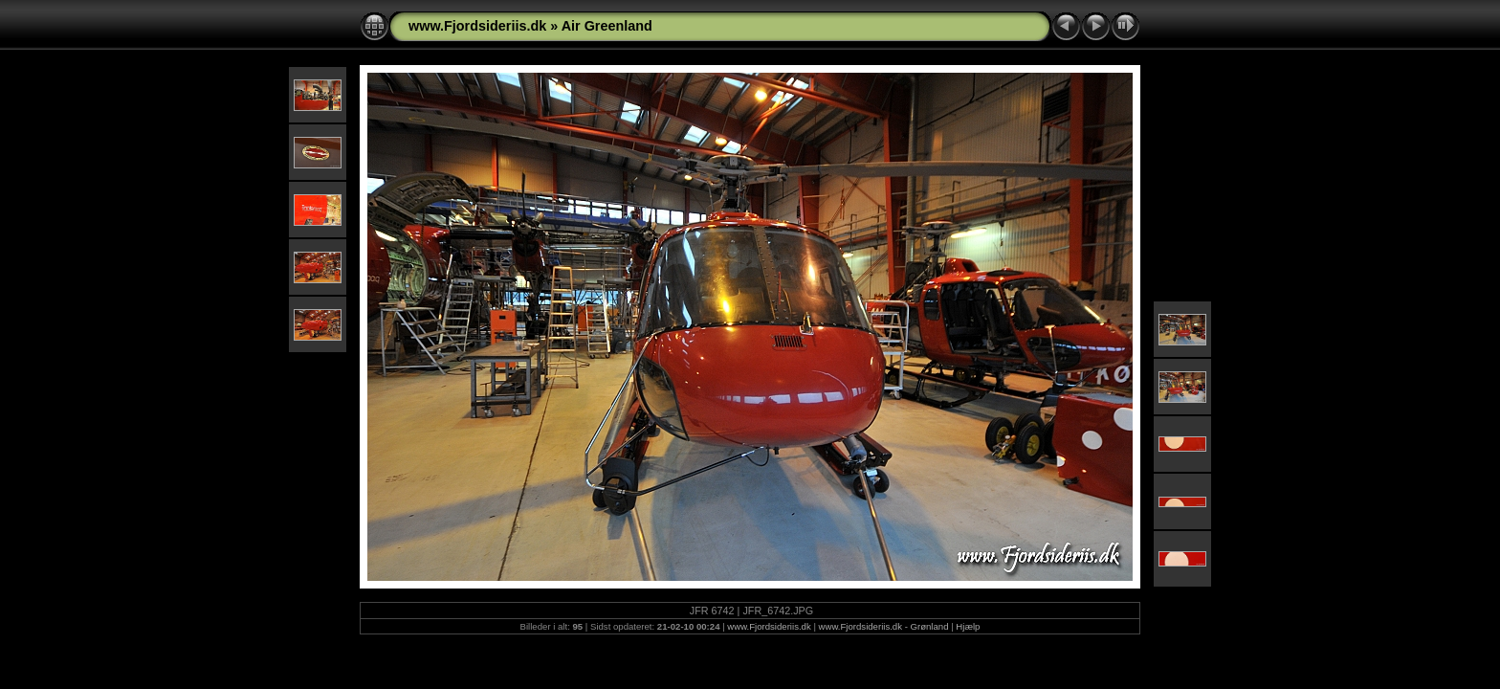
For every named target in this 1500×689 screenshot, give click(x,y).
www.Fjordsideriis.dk (477, 25)
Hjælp (968, 626)
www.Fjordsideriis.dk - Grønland (884, 626)
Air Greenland (607, 25)
